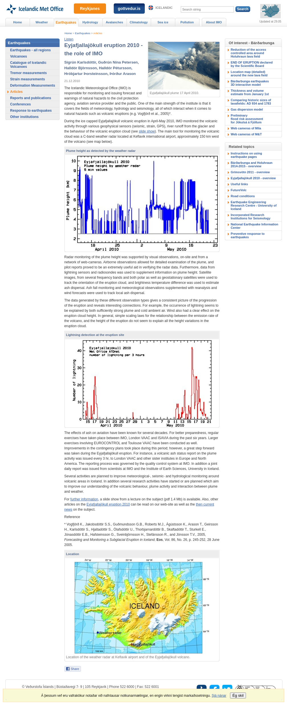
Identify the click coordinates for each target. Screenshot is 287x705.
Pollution (187, 22)
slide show (147, 131)
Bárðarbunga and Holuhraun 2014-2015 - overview (251, 164)
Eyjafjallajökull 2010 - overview (253, 178)
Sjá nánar (219, 696)
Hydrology (90, 22)
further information (84, 499)
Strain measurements (27, 79)
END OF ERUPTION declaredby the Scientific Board (252, 64)
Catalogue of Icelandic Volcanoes (28, 65)
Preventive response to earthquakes (248, 235)
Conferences (20, 104)
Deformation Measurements (32, 85)
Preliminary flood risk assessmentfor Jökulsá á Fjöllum (247, 119)
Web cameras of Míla (246, 128)
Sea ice (162, 22)
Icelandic (164, 7)
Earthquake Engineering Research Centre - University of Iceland (254, 205)
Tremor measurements (28, 73)
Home (68, 33)
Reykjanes (90, 8)
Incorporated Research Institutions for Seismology (250, 216)
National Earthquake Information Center (254, 226)
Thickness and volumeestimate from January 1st (250, 92)
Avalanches (114, 22)
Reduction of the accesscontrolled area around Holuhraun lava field (248, 53)
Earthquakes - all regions (30, 50)
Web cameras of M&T (246, 134)
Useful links (239, 184)
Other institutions (24, 117)
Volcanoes (18, 56)
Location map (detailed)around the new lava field (249, 73)
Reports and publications (30, 98)
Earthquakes (82, 33)
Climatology (139, 22)
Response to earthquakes (31, 111)
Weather (42, 22)
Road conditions (243, 196)
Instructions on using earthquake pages (246, 155)
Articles (97, 33)
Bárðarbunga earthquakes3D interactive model (250, 83)
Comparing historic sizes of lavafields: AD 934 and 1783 (251, 101)
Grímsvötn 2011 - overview (250, 172)
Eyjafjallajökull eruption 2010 (108, 504)
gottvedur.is (129, 8)
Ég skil (237, 695)
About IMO (214, 22)
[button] (69, 39)
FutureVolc (239, 190)
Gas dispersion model (247, 109)
